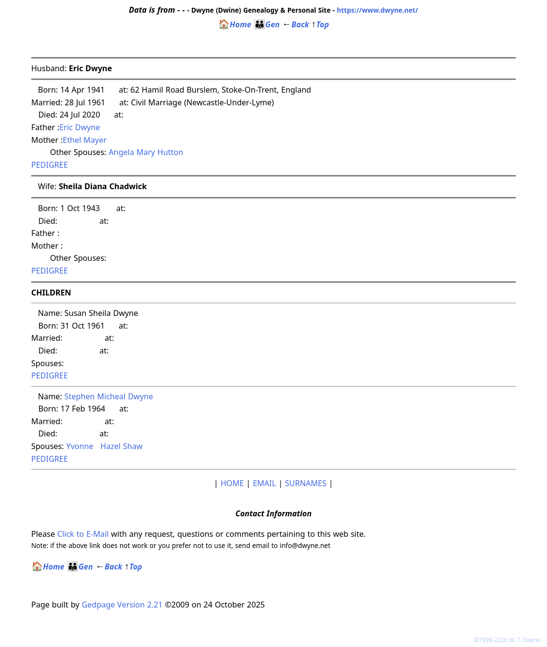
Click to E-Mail (82, 534)
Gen (267, 24)
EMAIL (264, 483)
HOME (232, 483)
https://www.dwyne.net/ (377, 10)
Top (320, 24)
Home (234, 24)
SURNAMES (305, 483)
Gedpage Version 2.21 (121, 604)
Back (295, 24)
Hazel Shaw (122, 446)
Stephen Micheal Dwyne (108, 396)
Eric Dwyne (80, 127)
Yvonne (81, 446)
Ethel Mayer (85, 140)
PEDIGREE (49, 164)
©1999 (509, 640)
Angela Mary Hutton (146, 152)
